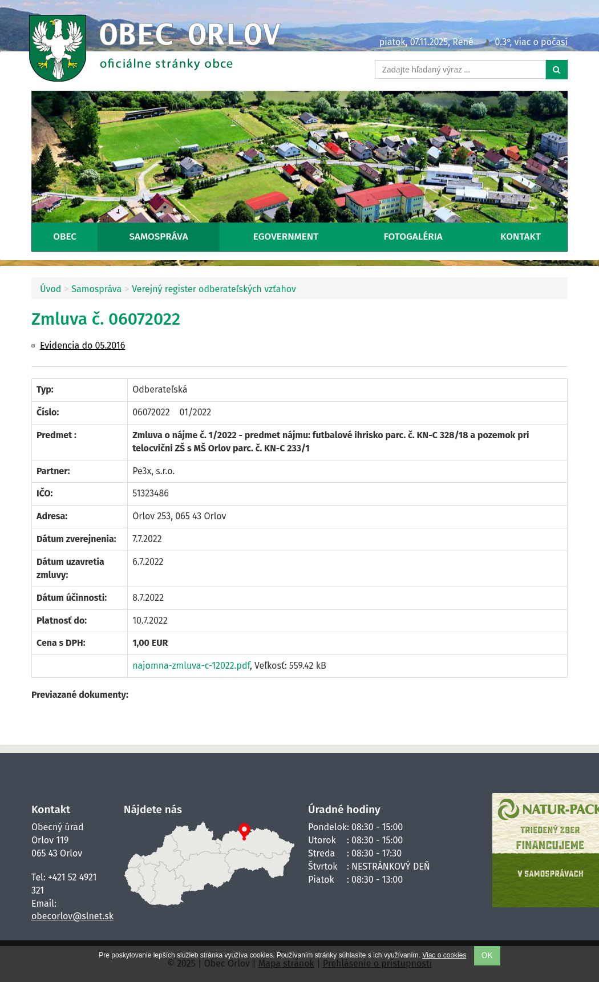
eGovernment (285, 237)
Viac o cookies (444, 955)
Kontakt (520, 237)
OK (487, 955)
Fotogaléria (413, 237)
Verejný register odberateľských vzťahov (214, 289)
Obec (64, 237)
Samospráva (158, 237)
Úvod (50, 289)
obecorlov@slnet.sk (72, 916)
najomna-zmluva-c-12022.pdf (191, 665)
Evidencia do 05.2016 (82, 345)
